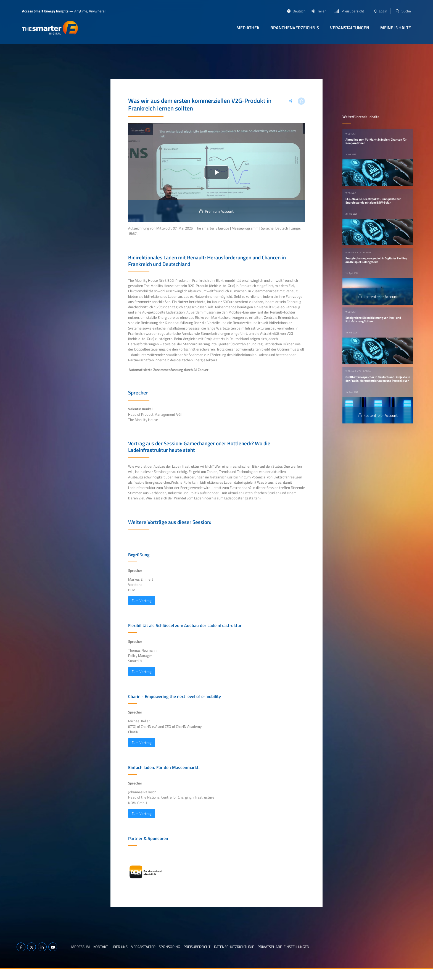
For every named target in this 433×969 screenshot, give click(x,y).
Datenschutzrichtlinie (234, 946)
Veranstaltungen (349, 27)
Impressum (80, 946)
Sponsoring (169, 946)
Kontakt (100, 946)
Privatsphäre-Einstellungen (283, 946)
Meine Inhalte (395, 27)
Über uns (120, 946)
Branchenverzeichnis (294, 27)
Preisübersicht (197, 946)
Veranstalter (143, 946)
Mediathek (247, 27)
